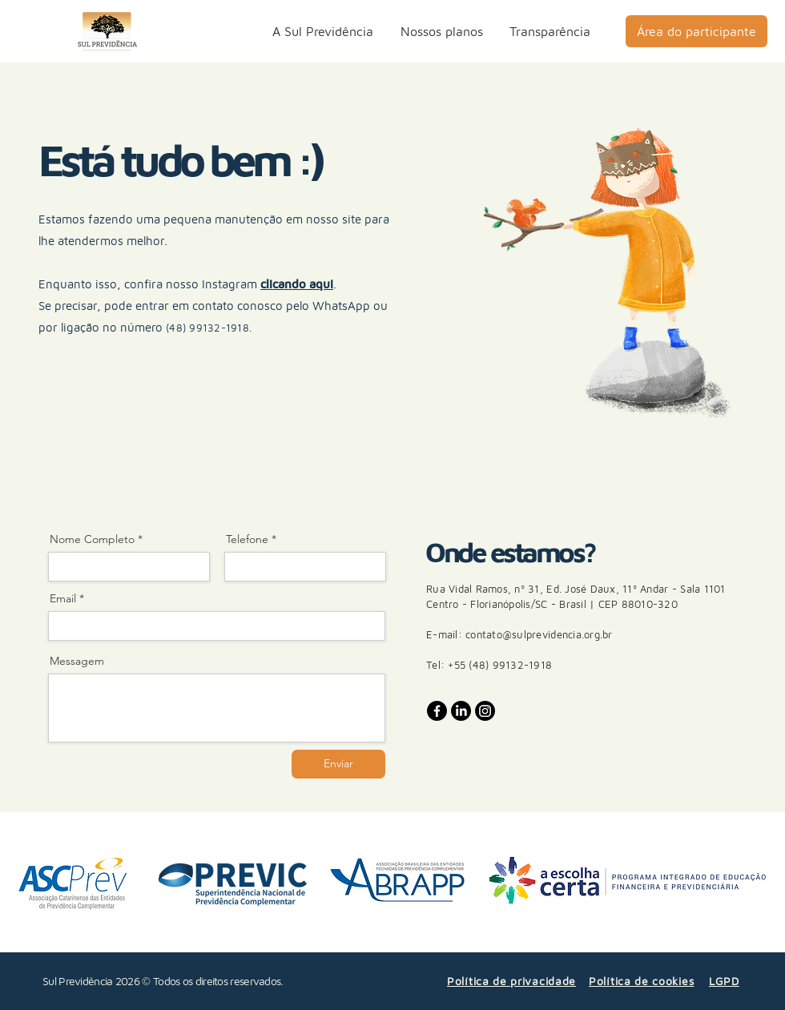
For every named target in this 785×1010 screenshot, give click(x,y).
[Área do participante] (696, 31)
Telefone (247, 539)
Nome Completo (92, 539)
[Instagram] (485, 711)
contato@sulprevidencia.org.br (539, 634)
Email (63, 598)
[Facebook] (437, 711)
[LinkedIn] (461, 711)
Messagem (77, 660)
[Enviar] (338, 764)
